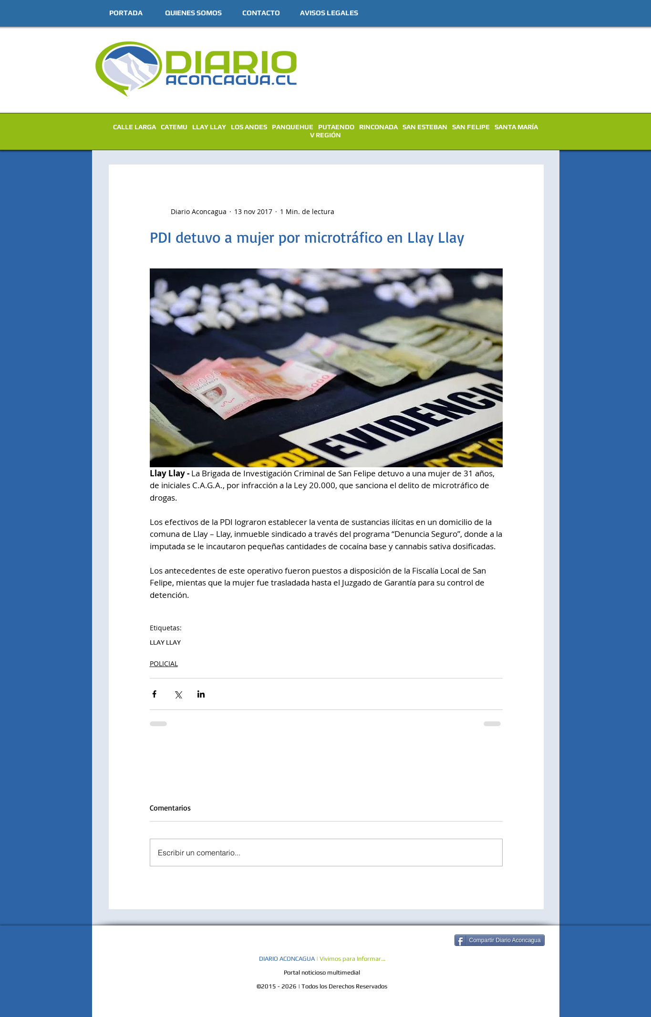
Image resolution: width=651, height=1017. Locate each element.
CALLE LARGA (134, 127)
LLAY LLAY (209, 127)
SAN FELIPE (471, 127)
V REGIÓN (325, 135)
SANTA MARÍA (516, 127)
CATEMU (174, 127)
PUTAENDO (336, 127)
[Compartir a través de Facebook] (154, 694)
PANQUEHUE (292, 127)
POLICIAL (164, 663)
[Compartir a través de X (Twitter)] (177, 694)
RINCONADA (378, 127)
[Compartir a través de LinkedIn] (201, 694)
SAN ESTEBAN (425, 127)
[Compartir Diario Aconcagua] (500, 940)
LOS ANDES (249, 127)
